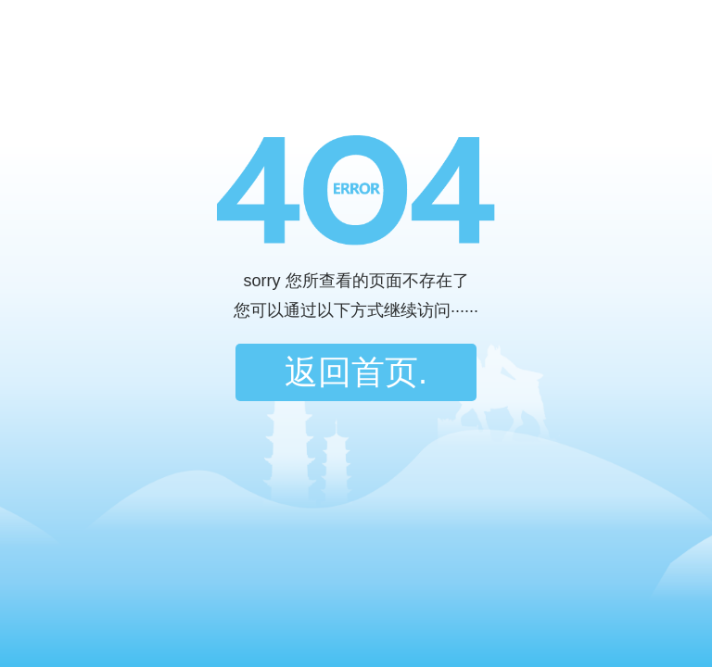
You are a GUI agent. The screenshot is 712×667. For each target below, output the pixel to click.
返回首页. (356, 372)
